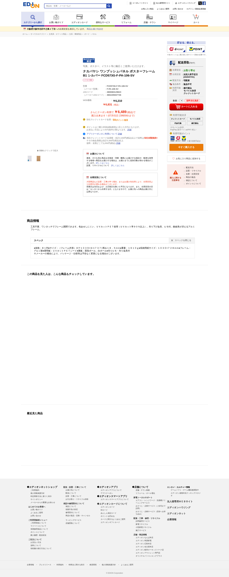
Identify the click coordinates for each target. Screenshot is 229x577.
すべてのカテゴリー (38, 34)
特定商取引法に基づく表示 (41, 496)
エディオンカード (79, 19)
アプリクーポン (107, 493)
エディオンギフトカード (110, 522)
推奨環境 (93, 565)
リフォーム (126, 19)
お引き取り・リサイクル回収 (77, 499)
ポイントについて (193, 183)
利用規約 (60, 565)
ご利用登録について (38, 523)
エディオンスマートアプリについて (115, 499)
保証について (191, 180)
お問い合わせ (178, 9)
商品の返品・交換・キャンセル (78, 516)
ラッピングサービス (73, 520)
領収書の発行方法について (41, 548)
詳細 (129, 130)
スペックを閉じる (183, 240)
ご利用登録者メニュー (37, 520)
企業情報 (171, 519)
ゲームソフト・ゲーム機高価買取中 (185, 490)
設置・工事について (73, 496)
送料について (36, 545)
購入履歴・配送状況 (38, 535)
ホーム (25, 34)
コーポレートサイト (140, 3)
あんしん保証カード (108, 513)
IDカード (104, 510)
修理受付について (73, 512)
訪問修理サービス (143, 521)
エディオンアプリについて (111, 490)
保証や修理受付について (73, 503)
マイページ (173, 19)
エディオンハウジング (186, 3)
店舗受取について (73, 523)
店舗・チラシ (149, 19)
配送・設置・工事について (74, 487)
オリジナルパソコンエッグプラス (149, 556)
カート (196, 19)
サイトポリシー (37, 499)
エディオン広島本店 (143, 544)
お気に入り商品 (147, 9)
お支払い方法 (36, 542)
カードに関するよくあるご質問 (113, 519)
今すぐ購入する (186, 147)
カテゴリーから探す (33, 19)
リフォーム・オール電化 (145, 493)
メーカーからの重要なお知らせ (43, 502)
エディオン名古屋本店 (144, 547)
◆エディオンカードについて (112, 504)
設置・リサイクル (193, 171)
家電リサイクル (142, 524)
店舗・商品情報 (140, 535)
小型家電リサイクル (143, 527)
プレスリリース (45, 565)
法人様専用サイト (163, 3)
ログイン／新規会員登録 (196, 9)
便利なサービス (102, 19)
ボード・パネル (90, 34)
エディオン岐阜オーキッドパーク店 (150, 550)
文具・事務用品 (75, 34)
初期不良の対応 (72, 509)
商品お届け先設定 (95, 29)
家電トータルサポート (142, 497)
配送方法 (190, 167)
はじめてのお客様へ (36, 507)
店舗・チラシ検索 (143, 490)
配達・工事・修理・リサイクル (146, 518)
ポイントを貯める (108, 516)
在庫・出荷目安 (192, 174)
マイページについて (38, 526)
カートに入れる (186, 106)
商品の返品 (190, 177)
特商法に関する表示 (76, 565)
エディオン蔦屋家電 (143, 541)
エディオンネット (176, 513)
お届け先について (73, 490)
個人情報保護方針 (38, 493)
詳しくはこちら (102, 163)
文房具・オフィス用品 (57, 34)
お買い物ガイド (56, 19)
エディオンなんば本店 (144, 537)
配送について (71, 493)
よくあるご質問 (163, 9)
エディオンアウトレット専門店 (148, 553)
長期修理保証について (39, 529)
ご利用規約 (35, 490)
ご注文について (35, 539)
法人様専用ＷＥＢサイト (180, 501)
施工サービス (141, 530)
